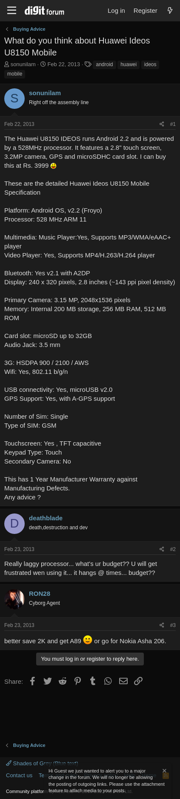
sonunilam (23, 64)
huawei (128, 64)
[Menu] (12, 10)
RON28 (39, 593)
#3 (173, 625)
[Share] (162, 124)
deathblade (46, 518)
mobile (14, 74)
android (104, 64)
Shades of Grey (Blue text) (42, 763)
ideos (150, 64)
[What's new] (170, 10)
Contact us (19, 775)
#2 (173, 549)
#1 (173, 124)
